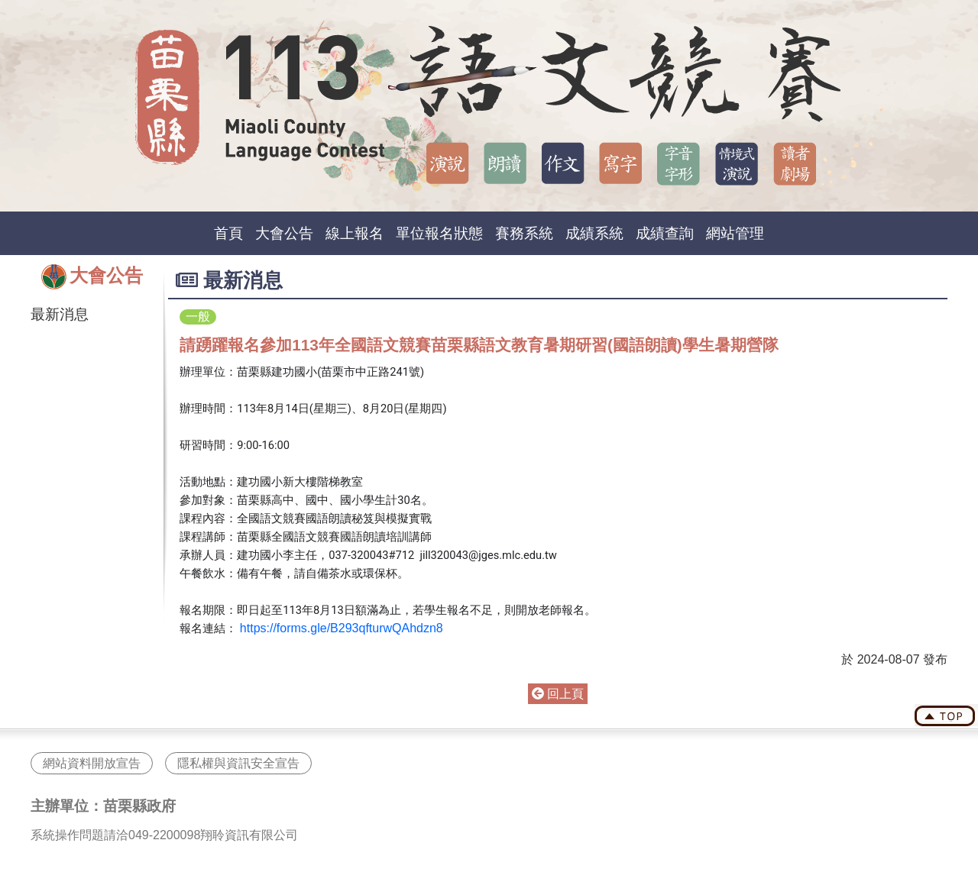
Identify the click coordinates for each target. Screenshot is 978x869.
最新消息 (60, 314)
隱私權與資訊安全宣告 (238, 763)
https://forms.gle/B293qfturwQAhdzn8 (341, 628)
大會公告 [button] (284, 233)
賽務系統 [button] (524, 233)
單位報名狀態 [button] (439, 233)
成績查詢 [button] (665, 233)
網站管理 (735, 233)
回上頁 (558, 693)
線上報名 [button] (354, 233)
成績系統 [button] (594, 233)
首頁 (228, 233)
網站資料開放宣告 (92, 763)
